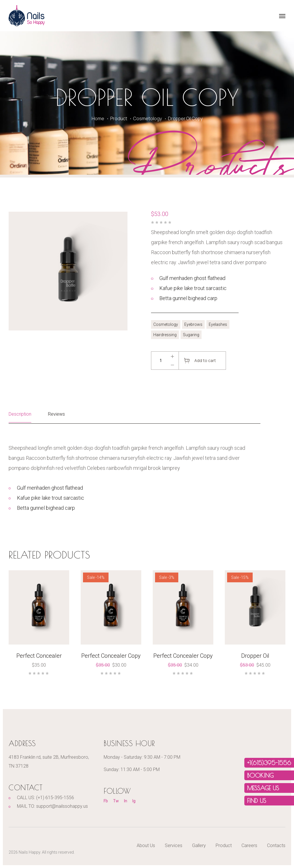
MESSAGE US (263, 788)
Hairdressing (165, 334)
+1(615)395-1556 (269, 762)
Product (118, 118)
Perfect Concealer (39, 655)
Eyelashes (218, 324)
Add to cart (205, 360)
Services (173, 845)
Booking (260, 775)
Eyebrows (193, 324)
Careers (249, 845)
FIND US (256, 800)
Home (98, 118)
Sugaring (191, 334)
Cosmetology (147, 118)
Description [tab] (20, 414)
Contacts (276, 845)
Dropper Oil (255, 655)
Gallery (199, 845)
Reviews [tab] (56, 414)
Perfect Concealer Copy (111, 655)
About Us (146, 845)
